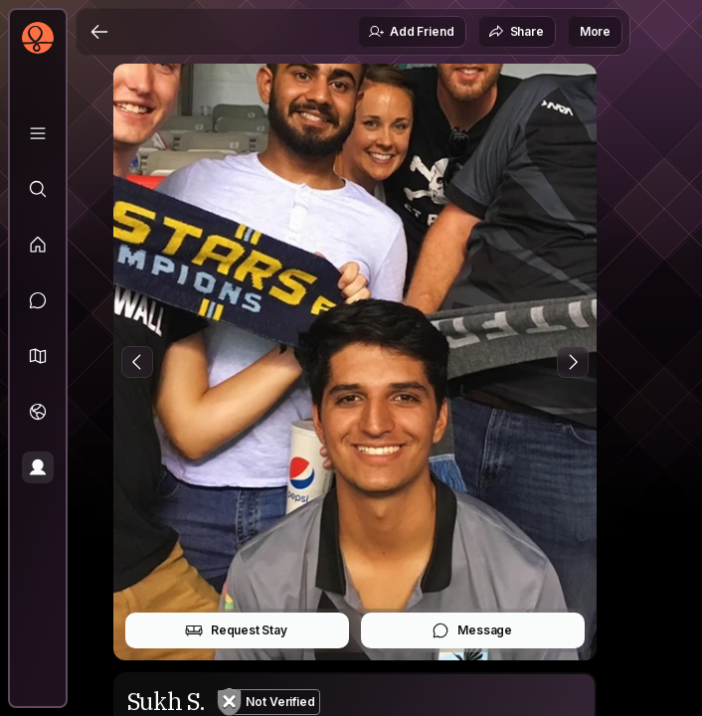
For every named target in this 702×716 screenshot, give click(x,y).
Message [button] (472, 630)
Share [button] (516, 32)
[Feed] (38, 245)
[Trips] (38, 412)
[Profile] (38, 467)
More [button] (595, 31)
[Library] (38, 133)
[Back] (99, 32)
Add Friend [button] (410, 32)
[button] (38, 356)
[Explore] (38, 189)
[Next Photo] (573, 362)
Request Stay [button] (236, 630)
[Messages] (38, 300)
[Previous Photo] (137, 362)
